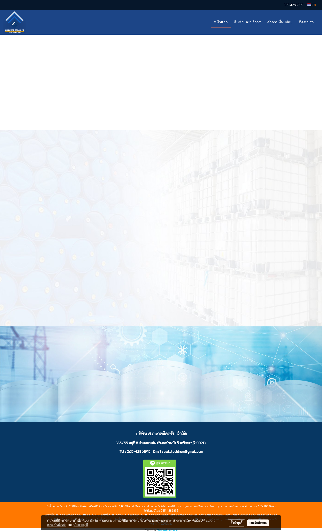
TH (311, 4)
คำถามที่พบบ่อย (279, 21)
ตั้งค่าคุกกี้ (236, 523)
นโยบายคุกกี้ (81, 525)
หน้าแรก (221, 21)
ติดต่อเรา (306, 21)
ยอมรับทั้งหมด (258, 523)
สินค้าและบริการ (247, 21)
